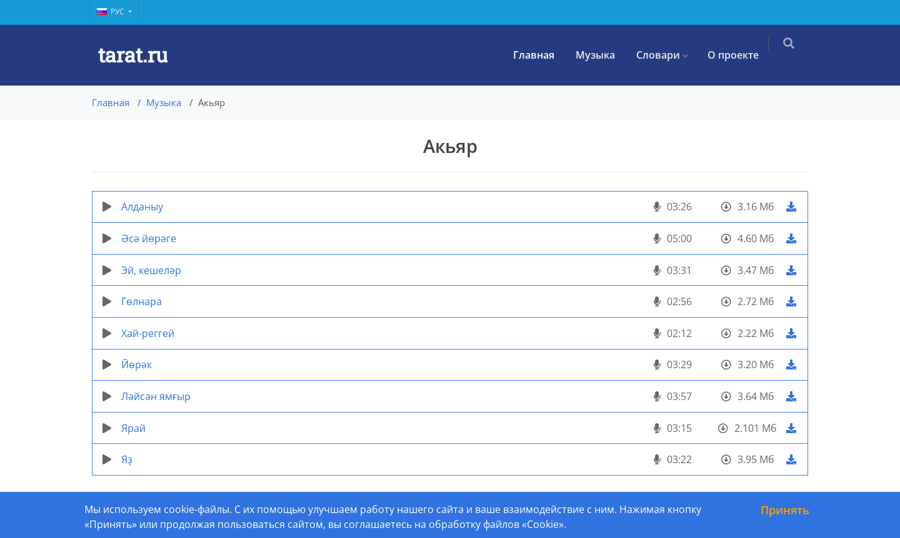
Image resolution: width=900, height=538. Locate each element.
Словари (666, 55)
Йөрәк (136, 364)
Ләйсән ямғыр (156, 396)
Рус (111, 11)
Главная (541, 55)
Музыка (602, 55)
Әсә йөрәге (148, 238)
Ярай (133, 428)
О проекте (740, 55)
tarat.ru (133, 54)
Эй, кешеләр (151, 270)
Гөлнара (141, 301)
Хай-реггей (147, 333)
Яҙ (126, 459)
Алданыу (142, 206)
